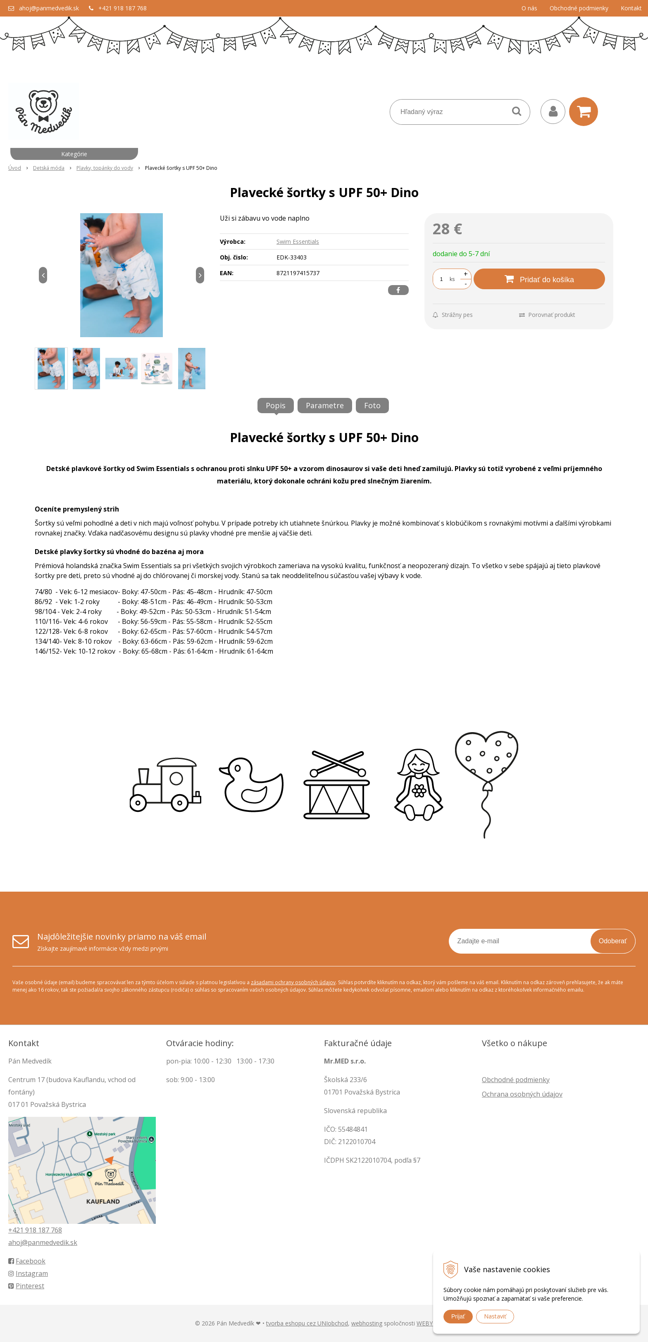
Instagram (28, 1273)
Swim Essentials (297, 241)
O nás (529, 8)
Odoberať (613, 941)
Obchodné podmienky (579, 8)
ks (452, 279)
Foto (372, 405)
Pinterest (26, 1285)
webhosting (366, 1323)
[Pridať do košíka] (539, 279)
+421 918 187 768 (122, 8)
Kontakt (631, 8)
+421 (16, 1230)
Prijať (458, 1316)
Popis (276, 405)
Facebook (26, 1261)
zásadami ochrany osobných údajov (293, 982)
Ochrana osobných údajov (522, 1094)
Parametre (325, 405)
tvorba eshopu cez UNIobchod (307, 1323)
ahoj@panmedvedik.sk (49, 8)
